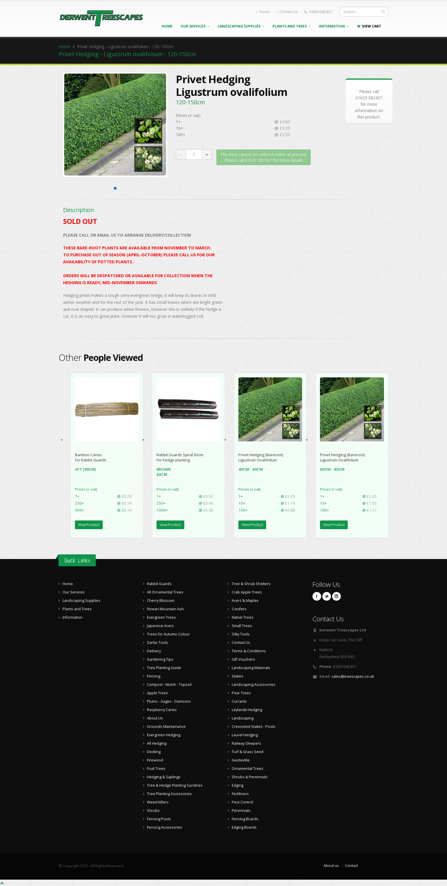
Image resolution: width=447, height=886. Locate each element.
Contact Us (287, 11)
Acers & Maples (245, 600)
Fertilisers (240, 793)
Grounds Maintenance (166, 726)
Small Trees (242, 625)
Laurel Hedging (245, 734)
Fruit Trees (156, 768)
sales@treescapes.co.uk (353, 676)
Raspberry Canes (162, 709)
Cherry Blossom (160, 600)
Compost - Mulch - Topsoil (169, 684)
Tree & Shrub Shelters (251, 583)
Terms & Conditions (249, 650)
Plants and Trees (292, 26)
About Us (155, 718)
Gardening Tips (160, 659)
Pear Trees (241, 692)
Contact (351, 865)
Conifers (239, 609)
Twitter (326, 596)
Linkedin (336, 596)
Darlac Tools (157, 642)
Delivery (154, 650)
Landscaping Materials (251, 667)
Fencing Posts (159, 818)
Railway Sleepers (246, 743)
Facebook (316, 596)
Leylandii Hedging (247, 709)
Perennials (241, 810)
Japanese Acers (160, 625)
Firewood (155, 760)
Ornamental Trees (247, 768)
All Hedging (156, 743)
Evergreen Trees (161, 617)
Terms (263, 11)
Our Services (195, 26)
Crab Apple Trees (247, 592)
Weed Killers (158, 802)
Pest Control (242, 802)
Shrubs (153, 810)
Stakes (237, 676)
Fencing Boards (245, 818)
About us (331, 865)
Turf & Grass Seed (247, 751)
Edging (237, 785)
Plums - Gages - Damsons (169, 701)
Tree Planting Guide (164, 667)
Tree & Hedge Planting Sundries (175, 785)
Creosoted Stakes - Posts (253, 726)
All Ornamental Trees (165, 592)
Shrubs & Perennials (250, 776)
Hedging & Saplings (164, 776)
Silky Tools (241, 634)
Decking (154, 751)
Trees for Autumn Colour (168, 634)
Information (334, 26)
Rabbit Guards (159, 583)
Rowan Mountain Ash (165, 609)
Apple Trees (157, 692)
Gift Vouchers (243, 659)
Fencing (153, 676)
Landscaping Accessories (253, 684)
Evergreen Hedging (163, 734)
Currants (239, 701)
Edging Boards (244, 827)
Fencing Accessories (164, 827)
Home (167, 26)
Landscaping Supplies (241, 26)
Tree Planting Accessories (169, 793)
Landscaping (242, 718)
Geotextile (241, 760)
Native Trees (242, 617)
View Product (89, 524)
